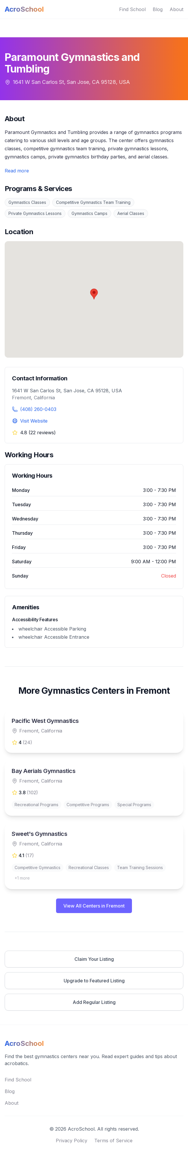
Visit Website (34, 421)
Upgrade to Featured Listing (94, 981)
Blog (158, 9)
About (176, 9)
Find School (132, 9)
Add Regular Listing (94, 1002)
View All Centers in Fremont (94, 906)
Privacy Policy (71, 1140)
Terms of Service (113, 1140)
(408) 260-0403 (38, 409)
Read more (17, 171)
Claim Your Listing (94, 959)
